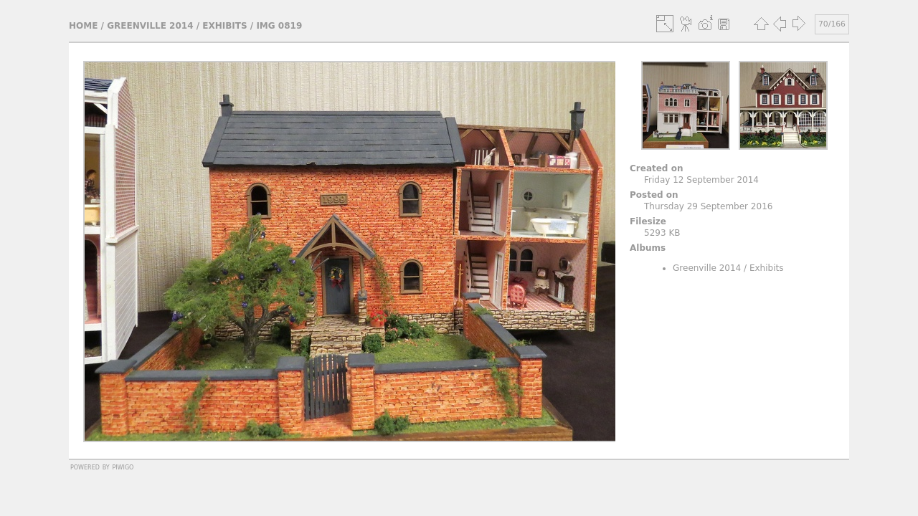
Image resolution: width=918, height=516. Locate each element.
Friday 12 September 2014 (701, 180)
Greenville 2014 (150, 26)
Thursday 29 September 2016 (708, 206)
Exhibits (224, 26)
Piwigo (122, 467)
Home (83, 26)
